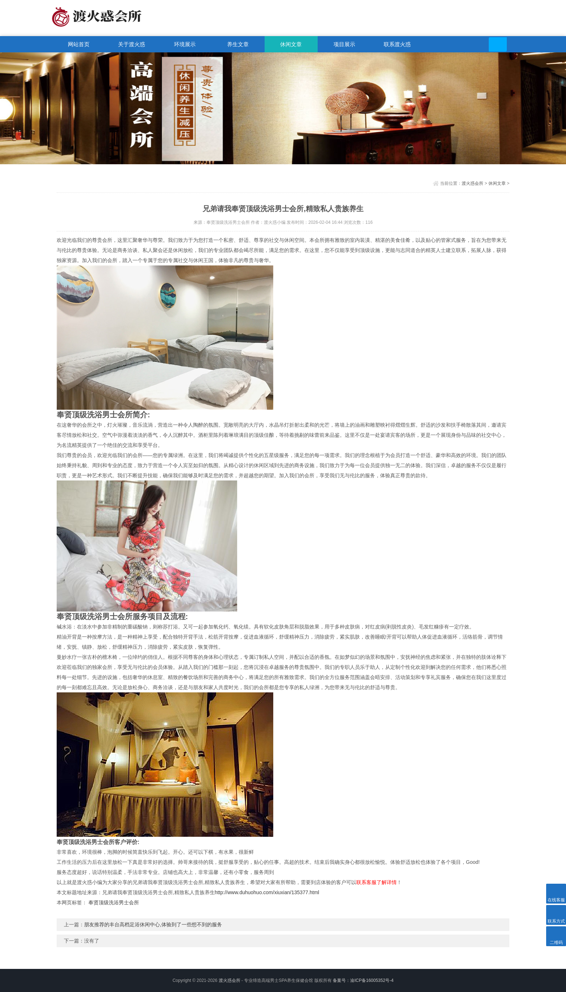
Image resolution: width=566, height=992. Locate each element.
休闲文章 (291, 44)
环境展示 (185, 44)
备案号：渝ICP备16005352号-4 (363, 980)
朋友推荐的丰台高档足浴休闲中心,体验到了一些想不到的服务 (153, 924)
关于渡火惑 (131, 44)
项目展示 (344, 44)
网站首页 (79, 44)
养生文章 (238, 44)
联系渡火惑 (397, 44)
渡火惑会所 (472, 183)
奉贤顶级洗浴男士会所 (113, 902)
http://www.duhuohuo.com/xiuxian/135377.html (267, 892)
